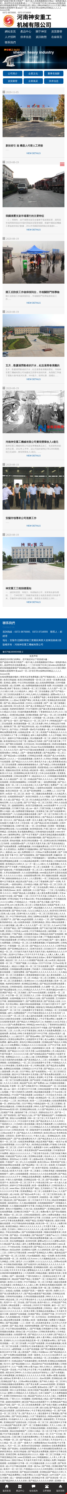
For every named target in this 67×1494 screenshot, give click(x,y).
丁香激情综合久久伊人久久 (51, 712)
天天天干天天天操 (38, 896)
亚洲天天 (38, 759)
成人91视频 (31, 1288)
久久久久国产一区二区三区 (38, 925)
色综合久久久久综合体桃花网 (43, 1174)
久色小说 (28, 1209)
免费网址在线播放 (51, 1177)
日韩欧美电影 (48, 1171)
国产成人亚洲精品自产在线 (38, 706)
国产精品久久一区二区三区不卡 (34, 721)
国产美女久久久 (29, 1413)
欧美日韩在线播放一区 (32, 840)
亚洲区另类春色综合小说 (15, 1396)
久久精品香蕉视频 (44, 981)
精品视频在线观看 (42, 1092)
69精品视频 (41, 1273)
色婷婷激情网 (50, 870)
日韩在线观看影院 (32, 1215)
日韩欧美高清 (40, 905)
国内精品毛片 (25, 718)
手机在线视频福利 (44, 899)
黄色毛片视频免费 (44, 1124)
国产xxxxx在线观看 (37, 992)
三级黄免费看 (18, 972)
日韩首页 (10, 1136)
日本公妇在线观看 (47, 773)
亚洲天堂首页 (36, 949)
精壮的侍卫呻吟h (14, 1372)
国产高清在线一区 (54, 1478)
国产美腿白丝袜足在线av (33, 957)
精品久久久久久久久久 (20, 1153)
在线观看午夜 (20, 1334)
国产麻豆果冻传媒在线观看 (51, 709)
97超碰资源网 (53, 943)
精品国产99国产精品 (21, 1279)
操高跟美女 (13, 1203)
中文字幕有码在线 (18, 916)
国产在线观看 (48, 998)
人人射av (14, 700)
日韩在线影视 (48, 969)
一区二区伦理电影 (38, 826)
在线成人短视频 (13, 1291)
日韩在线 (4, 987)
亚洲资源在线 (54, 1317)
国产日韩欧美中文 (30, 1086)
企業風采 (33, 81)
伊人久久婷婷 (24, 1048)
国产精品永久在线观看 (52, 817)
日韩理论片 (25, 1346)
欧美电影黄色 (16, 1387)
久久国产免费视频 (26, 1007)
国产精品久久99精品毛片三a (30, 1022)
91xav (33, 747)
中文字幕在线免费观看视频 (36, 1238)
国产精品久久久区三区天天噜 (21, 1051)
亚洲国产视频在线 (45, 1220)
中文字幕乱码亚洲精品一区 (44, 1410)
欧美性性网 (31, 1241)
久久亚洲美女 (10, 849)
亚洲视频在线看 (41, 1267)
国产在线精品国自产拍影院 (42, 1054)
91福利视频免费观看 (27, 712)
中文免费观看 (44, 1369)
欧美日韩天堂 (31, 773)
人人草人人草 (55, 1457)
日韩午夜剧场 (46, 861)
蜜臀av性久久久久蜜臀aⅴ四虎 (51, 1241)
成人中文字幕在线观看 (16, 1466)
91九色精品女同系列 (39, 800)
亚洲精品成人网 (59, 1378)
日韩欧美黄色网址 (47, 1331)
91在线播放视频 (53, 1343)
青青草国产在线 (58, 1162)
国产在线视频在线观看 (32, 1232)
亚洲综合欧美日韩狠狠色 (55, 840)
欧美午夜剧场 (42, 1168)
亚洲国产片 (6, 919)
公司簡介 (12, 73)
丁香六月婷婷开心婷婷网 (21, 1092)
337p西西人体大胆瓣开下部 (13, 837)
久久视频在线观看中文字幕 (22, 1206)
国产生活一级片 (11, 721)
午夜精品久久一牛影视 (25, 902)
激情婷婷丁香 (21, 1112)
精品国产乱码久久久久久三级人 (42, 1396)
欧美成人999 (16, 1033)
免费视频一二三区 (9, 718)
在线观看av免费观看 (55, 770)
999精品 (30, 1024)
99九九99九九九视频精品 (38, 694)
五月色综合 (41, 1317)
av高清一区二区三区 (15, 794)
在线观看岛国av (31, 934)
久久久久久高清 (11, 1083)
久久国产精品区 (41, 1475)
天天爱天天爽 (49, 1226)
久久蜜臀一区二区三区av (53, 987)
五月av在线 (58, 963)
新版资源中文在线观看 (40, 1130)
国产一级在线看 (17, 1276)
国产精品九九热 (25, 1115)
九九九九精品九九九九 (38, 911)
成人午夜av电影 (11, 1408)
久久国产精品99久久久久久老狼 (52, 1109)
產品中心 (25, 31)
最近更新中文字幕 (58, 1422)
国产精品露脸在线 (8, 989)
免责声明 (33, 656)
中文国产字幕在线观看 (22, 1095)
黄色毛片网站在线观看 (30, 1042)
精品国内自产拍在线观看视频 (45, 1364)
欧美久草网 (29, 1311)
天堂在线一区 (27, 823)
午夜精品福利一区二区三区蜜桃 (47, 1103)
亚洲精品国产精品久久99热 (54, 1042)
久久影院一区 (25, 1159)
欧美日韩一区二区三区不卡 (22, 1182)
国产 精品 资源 (17, 1326)
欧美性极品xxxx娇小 (56, 989)
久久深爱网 (29, 1261)
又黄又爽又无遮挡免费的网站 (25, 1437)
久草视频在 (24, 735)
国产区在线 (31, 1302)
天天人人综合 (56, 1425)
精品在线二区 (12, 1299)
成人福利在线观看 (34, 1016)
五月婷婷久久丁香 (9, 735)
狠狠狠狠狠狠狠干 (16, 1001)
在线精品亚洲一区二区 (28, 732)
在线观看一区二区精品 (51, 867)
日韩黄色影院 (16, 987)
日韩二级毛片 (16, 1261)
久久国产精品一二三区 (43, 890)
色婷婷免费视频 (32, 1326)
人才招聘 (10, 36)
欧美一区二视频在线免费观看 (39, 794)
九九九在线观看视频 (47, 1299)
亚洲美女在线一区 (24, 1065)
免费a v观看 (52, 1375)
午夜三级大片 (50, 829)
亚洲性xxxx (29, 981)
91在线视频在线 (43, 744)
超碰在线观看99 (13, 1402)
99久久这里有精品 (18, 1390)
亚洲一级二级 (44, 1288)
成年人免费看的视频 (31, 1244)
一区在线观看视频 (24, 759)
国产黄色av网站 (33, 1036)
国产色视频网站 (58, 919)
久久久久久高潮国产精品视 (31, 960)
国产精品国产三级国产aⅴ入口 (46, 1235)
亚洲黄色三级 (42, 811)
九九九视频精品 (13, 1168)
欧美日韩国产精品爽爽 (38, 1390)
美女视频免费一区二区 (40, 738)
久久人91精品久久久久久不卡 (32, 989)
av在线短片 (39, 1095)
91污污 (7, 1364)
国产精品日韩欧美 (58, 916)
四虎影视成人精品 (40, 1399)
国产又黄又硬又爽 (52, 741)
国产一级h (54, 940)
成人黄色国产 (24, 1352)
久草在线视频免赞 (12, 873)
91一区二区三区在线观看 (37, 966)
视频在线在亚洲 (13, 770)
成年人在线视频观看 (19, 1174)
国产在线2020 (30, 1264)
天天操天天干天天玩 (41, 1200)
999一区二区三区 (36, 1118)
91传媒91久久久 (16, 1419)
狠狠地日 (40, 1007)
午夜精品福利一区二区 (29, 867)
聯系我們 (10, 42)
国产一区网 (55, 881)
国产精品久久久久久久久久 (42, 946)
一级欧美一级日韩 (44, 1291)
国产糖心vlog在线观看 (23, 919)
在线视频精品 (14, 1062)
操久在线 (44, 1408)
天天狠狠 (12, 747)
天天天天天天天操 (17, 1270)
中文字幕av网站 (47, 1019)
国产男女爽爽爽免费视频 (52, 1349)
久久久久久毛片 (11, 750)
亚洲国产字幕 (7, 1112)
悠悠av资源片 (55, 1033)
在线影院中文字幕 (34, 1039)
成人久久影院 (56, 1238)
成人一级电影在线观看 (20, 1478)
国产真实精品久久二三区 (35, 1060)
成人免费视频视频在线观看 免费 (37, 685)
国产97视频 (35, 1329)
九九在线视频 (22, 829)
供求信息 (25, 36)
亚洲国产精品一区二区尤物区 (13, 992)
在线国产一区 (28, 1168)
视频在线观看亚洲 (52, 1232)
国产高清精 (57, 1270)
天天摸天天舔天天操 (36, 843)
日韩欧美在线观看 (24, 1106)
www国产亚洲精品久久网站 (40, 1252)
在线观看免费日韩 (32, 875)
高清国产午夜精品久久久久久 (53, 732)
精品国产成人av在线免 (54, 756)
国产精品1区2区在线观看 (47, 823)
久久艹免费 (17, 1367)
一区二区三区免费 (18, 1343)
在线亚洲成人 (53, 1428)
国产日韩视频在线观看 (28, 928)
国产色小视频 (43, 902)
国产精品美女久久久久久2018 (50, 1121)
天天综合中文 (56, 1440)
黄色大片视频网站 (14, 1209)
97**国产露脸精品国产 (44, 1115)
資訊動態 (41, 36)
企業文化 (33, 73)
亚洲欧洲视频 (32, 715)
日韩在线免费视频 (24, 1267)
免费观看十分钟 (41, 1147)
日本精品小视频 (31, 884)
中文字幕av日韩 (27, 899)
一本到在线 (26, 1305)
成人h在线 (15, 1194)
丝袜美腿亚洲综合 (32, 817)
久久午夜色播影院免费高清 (50, 1448)
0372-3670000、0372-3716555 (17, 12)
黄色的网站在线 (7, 829)
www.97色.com (7, 905)
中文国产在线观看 (36, 1343)
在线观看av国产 (18, 843)
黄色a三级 (21, 1331)
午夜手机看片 (6, 1054)
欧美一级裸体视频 (39, 1320)
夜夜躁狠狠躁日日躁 (35, 975)
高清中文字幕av (16, 954)
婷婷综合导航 (14, 1103)
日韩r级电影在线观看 (45, 832)
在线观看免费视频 (28, 1448)
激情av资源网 (16, 937)
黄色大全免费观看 (18, 1118)
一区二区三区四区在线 (47, 913)
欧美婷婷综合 (6, 922)
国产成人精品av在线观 (14, 703)
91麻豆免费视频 (27, 1337)
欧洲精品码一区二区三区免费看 (50, 1098)
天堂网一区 (15, 1086)
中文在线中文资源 (26, 1121)
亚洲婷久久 (9, 1340)
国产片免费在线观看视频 (15, 1355)
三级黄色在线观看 (44, 788)
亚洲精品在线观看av (45, 1311)
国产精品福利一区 (22, 1200)
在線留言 (56, 36)
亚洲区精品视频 (17, 715)
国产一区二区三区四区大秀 (50, 814)
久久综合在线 (26, 785)
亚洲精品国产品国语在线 (15, 1422)
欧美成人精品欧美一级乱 (33, 770)
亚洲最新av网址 (48, 1340)
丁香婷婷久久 (6, 1124)
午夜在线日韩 (42, 1182)
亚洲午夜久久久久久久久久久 (25, 1378)
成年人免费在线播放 (51, 1215)
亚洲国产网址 (25, 700)
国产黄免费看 (55, 1028)
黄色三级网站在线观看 (38, 916)
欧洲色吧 (42, 1361)
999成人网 (21, 887)
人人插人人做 (28, 1057)
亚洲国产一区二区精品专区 (44, 1279)
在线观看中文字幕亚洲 (32, 1010)
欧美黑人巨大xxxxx (29, 1258)
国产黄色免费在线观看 (50, 1074)
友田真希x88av (23, 1410)
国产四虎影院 (10, 1115)
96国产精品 (30, 1220)
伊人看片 (22, 1197)
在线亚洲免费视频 (26, 1141)
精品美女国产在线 (24, 881)
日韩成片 (52, 896)
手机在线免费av (13, 1232)
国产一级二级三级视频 (54, 703)
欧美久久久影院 (15, 1282)
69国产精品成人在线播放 (24, 893)
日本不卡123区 (25, 1147)
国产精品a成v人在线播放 (15, 756)
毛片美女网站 (12, 1004)
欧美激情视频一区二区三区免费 (28, 723)
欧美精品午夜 (38, 1478)
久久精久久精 (7, 691)
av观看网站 (54, 1147)
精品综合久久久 (39, 776)
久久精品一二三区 (8, 1101)
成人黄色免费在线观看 (47, 893)
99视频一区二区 (11, 1440)
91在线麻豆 (6, 1285)
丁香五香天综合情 (40, 1153)
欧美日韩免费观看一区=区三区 (32, 680)
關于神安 (41, 31)
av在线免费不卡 (51, 805)
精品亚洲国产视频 (44, 1141)
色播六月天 (14, 823)
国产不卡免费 (11, 867)
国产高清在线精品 (55, 843)
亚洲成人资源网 (35, 1077)
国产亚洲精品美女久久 (18, 949)
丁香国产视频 (20, 963)
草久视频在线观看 (50, 875)
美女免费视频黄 (17, 1241)
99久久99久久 (46, 1367)
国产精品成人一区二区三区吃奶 (34, 1440)
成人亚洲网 (15, 685)
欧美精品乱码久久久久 (28, 1454)
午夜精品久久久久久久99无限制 (38, 1469)
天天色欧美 (45, 1437)
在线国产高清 (28, 1291)
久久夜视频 (51, 750)
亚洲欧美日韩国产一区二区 (26, 1212)
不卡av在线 (57, 1092)
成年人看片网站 (43, 1337)
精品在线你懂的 (49, 1244)
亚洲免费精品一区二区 (30, 1191)
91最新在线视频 (57, 1083)
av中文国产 (55, 1475)
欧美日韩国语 (32, 796)
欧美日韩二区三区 (23, 905)
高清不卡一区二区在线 (14, 1302)
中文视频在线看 (37, 1463)
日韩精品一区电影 (26, 1098)
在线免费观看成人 (30, 1019)
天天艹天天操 (56, 1434)
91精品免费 (47, 1080)
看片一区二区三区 (8, 1141)
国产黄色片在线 (19, 911)
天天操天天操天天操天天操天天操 (29, 951)
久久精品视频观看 (28, 1203)
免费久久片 (59, 1291)
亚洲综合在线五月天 (52, 1276)
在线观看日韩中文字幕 (30, 1218)
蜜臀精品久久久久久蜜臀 (38, 1270)
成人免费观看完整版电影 (23, 811)
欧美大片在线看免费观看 (49, 1030)
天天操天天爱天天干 (51, 1004)
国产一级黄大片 (25, 1443)
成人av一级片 (32, 808)
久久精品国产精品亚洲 (11, 1425)
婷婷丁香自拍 (13, 688)
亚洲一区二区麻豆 (32, 1171)
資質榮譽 (56, 31)
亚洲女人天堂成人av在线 (17, 931)
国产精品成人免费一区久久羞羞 (28, 820)
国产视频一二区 (21, 896)
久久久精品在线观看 (27, 767)
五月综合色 (29, 744)
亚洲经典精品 (38, 922)
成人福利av (5, 1378)
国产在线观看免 (27, 855)
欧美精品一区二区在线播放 (46, 1358)
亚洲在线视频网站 (18, 782)
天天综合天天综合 (54, 1095)
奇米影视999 (54, 697)
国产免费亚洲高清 (34, 1001)
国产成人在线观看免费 (10, 957)
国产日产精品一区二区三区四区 (38, 802)
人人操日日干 (18, 1036)
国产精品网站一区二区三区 (34, 1165)
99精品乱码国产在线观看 (52, 934)
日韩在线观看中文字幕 (48, 1089)
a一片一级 (31, 864)
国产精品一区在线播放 (20, 1235)
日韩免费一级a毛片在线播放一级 (35, 729)
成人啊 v (20, 925)
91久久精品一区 (41, 1434)
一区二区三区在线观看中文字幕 (36, 1062)
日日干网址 (25, 1071)
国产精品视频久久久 (21, 1364)
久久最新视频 (52, 864)
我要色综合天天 (46, 1112)
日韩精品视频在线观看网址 (12, 1384)
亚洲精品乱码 (54, 1136)
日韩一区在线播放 (44, 995)
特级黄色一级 (46, 1197)
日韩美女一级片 (51, 1308)
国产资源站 (13, 1448)
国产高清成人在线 (52, 1001)
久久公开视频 (55, 735)
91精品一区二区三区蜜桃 (44, 978)
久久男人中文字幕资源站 (25, 1030)
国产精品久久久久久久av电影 (47, 1247)
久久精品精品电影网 (29, 861)
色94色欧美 (59, 908)
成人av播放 (49, 1039)
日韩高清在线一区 (20, 1130)
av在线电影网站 (43, 1051)
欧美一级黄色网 (24, 890)
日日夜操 (46, 1218)
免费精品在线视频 (12, 1068)
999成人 (16, 753)
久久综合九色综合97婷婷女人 (36, 1372)
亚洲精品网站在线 (28, 1109)
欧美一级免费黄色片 (41, 1185)
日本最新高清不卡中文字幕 (35, 1033)
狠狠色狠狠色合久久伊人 (17, 878)
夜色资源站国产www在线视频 (38, 1150)
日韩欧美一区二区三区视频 (33, 688)
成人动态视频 (56, 1267)
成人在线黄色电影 (22, 922)
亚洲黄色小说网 (29, 1250)
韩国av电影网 (54, 1416)
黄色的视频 (15, 840)
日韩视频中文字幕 (50, 1329)
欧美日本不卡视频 (39, 1028)
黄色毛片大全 (40, 761)
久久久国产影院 (41, 785)
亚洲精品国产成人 (9, 1381)
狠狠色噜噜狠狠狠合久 (28, 764)
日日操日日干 (50, 949)
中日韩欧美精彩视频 (13, 1264)
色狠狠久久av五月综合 (55, 1022)
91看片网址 (27, 1475)
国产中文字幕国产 (30, 834)
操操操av (46, 1446)
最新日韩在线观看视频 (30, 1004)
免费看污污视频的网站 (28, 849)
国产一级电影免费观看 (31, 753)
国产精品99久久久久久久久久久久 (42, 972)
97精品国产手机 (59, 1302)
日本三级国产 (45, 1393)
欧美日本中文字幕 (8, 1352)
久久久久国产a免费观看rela (13, 1024)
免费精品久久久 (13, 1057)
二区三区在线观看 (8, 764)
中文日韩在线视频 (26, 683)
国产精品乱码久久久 (52, 837)
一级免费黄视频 (49, 782)
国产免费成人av (41, 1083)
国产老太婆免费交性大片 (25, 1139)
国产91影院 (35, 1080)
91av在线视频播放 (46, 747)
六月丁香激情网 (41, 881)
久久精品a (33, 963)
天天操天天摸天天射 (32, 1460)
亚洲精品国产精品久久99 (51, 1472)
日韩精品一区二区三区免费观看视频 (28, 943)
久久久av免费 (30, 1387)
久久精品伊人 (21, 691)
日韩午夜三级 (22, 826)
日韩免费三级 (34, 782)
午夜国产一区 (12, 1162)
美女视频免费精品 (25, 832)
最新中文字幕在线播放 (18, 738)
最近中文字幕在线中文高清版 (25, 1074)
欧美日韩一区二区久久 (46, 1223)
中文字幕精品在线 (38, 931)
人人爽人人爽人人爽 (54, 954)
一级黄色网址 (16, 884)
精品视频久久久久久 (43, 908)
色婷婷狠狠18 (38, 1048)
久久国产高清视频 (31, 1349)
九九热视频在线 (13, 1317)
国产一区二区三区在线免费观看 (26, 1405)
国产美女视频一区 (54, 1179)
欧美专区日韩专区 (58, 911)
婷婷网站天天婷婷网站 (22, 1358)
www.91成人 (41, 1024)
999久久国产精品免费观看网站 (48, 1106)
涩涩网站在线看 (35, 1156)
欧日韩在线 (23, 1101)
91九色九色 (19, 706)
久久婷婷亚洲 (44, 1250)
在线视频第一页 (56, 1060)
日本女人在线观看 (34, 703)
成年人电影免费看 (39, 735)
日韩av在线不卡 (8, 1133)
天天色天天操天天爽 (33, 937)
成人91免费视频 (43, 726)
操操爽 (59, 1019)
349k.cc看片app (30, 1367)
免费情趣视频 (24, 846)
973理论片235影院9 (27, 940)
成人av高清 (50, 960)
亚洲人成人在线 (8, 913)
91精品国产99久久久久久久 (41, 779)
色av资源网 (45, 1378)
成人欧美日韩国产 (49, 1229)
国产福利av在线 (59, 1130)
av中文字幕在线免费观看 (12, 1220)
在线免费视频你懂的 (9, 677)
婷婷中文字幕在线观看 (20, 1185)
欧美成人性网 (39, 700)
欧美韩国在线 (36, 829)
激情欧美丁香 (10, 726)
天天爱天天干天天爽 (27, 1089)
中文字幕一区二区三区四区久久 (20, 995)
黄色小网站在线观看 (55, 922)
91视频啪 (26, 1399)
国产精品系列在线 (26, 726)
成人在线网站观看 (33, 1419)
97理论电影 (13, 899)
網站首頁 (10, 31)
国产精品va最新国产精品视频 (38, 1293)
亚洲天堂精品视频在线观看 (52, 834)
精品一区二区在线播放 (39, 691)
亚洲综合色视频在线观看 (51, 1285)
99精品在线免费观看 (32, 1177)
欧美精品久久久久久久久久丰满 (30, 1375)
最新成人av (11, 852)
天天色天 (33, 1112)
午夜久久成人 (40, 1136)
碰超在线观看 (60, 1282)
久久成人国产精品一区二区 (16, 800)
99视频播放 (42, 1457)
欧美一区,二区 (12, 785)
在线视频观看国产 (46, 1203)
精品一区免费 (48, 1256)
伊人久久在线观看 (28, 1162)
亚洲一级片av (34, 1466)
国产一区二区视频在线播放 (35, 1425)
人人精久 (41, 864)
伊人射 (15, 1071)
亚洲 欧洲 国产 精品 (30, 1188)
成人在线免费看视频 (45, 683)
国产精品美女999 (48, 849)
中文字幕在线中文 (28, 1299)
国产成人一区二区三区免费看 (53, 715)
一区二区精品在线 (51, 878)
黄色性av (14, 1159)
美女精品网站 (10, 767)
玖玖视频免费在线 (40, 846)
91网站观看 (39, 1065)
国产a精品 (45, 764)
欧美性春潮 (5, 911)
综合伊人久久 (50, 1156)
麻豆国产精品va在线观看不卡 (35, 1402)
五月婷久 (12, 1229)
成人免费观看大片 (26, 852)
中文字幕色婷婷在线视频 (23, 1223)
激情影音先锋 (54, 1273)
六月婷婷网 (29, 1273)
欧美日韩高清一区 (52, 1016)
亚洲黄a (26, 1320)
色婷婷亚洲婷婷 (17, 709)
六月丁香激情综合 (38, 1416)
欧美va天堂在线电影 (31, 1446)
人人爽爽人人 (49, 791)
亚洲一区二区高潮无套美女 (38, 1323)
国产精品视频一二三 (15, 1323)
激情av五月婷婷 (35, 741)
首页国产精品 (10, 928)
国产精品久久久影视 (53, 820)
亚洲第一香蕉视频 (56, 826)
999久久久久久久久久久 (31, 1226)
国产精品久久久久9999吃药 (30, 1133)
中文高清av (32, 1331)
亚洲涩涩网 (11, 1454)
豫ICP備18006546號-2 (13, 652)
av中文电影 (43, 940)
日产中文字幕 (54, 1045)
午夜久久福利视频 (14, 1179)
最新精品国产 (61, 1252)
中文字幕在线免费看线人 (17, 1329)
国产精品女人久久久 (53, 1068)
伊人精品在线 (58, 1051)
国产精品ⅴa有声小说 (30, 1194)
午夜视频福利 (38, 858)
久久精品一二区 (42, 919)
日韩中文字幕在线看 (17, 1252)
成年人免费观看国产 (17, 1013)
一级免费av (51, 858)
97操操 (53, 1144)
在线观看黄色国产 (16, 796)
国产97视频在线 (48, 677)
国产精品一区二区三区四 (51, 884)
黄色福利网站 (16, 1238)
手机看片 (36, 969)
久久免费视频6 (21, 697)
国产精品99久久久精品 (52, 1036)
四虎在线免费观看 (32, 987)
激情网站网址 (14, 834)
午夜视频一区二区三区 (18, 946)
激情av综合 (42, 1387)
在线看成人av (56, 1168)
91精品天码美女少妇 (46, 1206)
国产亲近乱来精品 (20, 1416)
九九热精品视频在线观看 (25, 814)
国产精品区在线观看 (29, 1472)
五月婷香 (5, 843)
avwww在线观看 (48, 1384)
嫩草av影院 (13, 1042)
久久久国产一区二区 (57, 688)
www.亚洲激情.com (27, 1457)
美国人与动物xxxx (40, 1352)
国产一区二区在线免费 (37, 887)
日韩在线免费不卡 (22, 776)
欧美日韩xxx (49, 1133)
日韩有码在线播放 (14, 1296)
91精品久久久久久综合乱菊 (34, 1045)
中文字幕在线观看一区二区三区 (17, 1434)
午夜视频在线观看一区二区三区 (28, 870)
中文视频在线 (60, 899)
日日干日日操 (45, 963)
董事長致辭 (54, 73)
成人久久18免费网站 (10, 1045)
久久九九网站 (7, 902)
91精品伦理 (27, 1247)
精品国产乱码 (26, 1083)
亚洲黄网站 (19, 773)
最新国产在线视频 (18, 1314)
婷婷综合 (58, 1367)
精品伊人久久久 (7, 759)
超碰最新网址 (18, 805)
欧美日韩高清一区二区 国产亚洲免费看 (24, 791)
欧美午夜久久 (44, 1302)
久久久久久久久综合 (13, 875)
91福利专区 (24, 1028)
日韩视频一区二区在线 (43, 718)
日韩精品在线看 (35, 756)
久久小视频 (45, 796)
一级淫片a (59, 1141)
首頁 (33, 62)
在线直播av (13, 1218)
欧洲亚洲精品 (12, 1226)
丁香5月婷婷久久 (34, 1276)
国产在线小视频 (49, 1405)
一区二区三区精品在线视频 (32, 1428)
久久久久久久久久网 (29, 1408)
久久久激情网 (56, 800)
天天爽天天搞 (18, 808)
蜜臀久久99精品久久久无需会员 (22, 1393)
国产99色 (46, 1466)
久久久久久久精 (21, 1054)
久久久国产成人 (23, 1144)
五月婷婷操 (9, 1267)
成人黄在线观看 (53, 975)
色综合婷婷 (15, 1250)
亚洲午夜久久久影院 (26, 913)
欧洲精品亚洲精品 (30, 984)
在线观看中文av (49, 1191)
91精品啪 (4, 1086)
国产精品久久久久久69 (22, 761)
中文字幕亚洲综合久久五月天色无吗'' (45, 1013)
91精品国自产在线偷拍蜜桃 (24, 1361)
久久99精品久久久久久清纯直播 (45, 1127)
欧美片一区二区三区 (13, 1469)
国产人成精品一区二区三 (17, 1127)
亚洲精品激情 (54, 1209)
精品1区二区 (12, 960)
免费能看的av (40, 1443)
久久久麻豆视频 (7, 925)
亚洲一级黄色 (34, 1355)
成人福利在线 (6, 706)
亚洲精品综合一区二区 (20, 978)
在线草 (52, 1165)
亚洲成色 (12, 832)
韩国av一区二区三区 (13, 1215)
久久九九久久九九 (44, 1261)
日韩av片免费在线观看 (46, 852)
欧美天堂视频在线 (34, 805)
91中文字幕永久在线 (31, 998)
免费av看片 (45, 1212)
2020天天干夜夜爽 (42, 1305)
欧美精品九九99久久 (15, 864)
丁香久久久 (15, 1399)
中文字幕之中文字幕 (27, 1369)
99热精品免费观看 (54, 1007)
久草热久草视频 (51, 759)
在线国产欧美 (53, 905)
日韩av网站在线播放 (28, 1381)
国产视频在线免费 (44, 855)
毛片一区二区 (14, 1446)
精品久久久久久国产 (23, 908)
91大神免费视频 (7, 1375)
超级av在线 (38, 1159)
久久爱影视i (36, 878)
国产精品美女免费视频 (38, 1451)
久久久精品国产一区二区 (15, 779)
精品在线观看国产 (18, 1431)
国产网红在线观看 (14, 744)
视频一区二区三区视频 (50, 1454)
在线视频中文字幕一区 (18, 1463)
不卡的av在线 (14, 1247)
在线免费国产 (40, 1209)
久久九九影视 (16, 802)
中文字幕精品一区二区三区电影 (38, 1282)
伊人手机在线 (14, 1308)
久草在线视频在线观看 (34, 1296)
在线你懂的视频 (34, 837)
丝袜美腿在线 (37, 1346)
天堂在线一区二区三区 (38, 1422)
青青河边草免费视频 (29, 677)
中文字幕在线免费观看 (32, 1308)
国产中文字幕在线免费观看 (32, 750)
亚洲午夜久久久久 (24, 1136)
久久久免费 (51, 1463)
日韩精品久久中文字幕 (32, 1068)
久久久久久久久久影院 (20, 858)
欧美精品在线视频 (40, 1144)
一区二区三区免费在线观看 (16, 1080)
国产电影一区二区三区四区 (13, 1256)
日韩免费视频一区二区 (46, 1057)
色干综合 (14, 729)
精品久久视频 (18, 966)
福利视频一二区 (55, 931)
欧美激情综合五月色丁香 (15, 741)
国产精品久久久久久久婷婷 (40, 1334)
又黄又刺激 (45, 808)
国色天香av (17, 1460)
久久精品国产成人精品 (10, 1244)
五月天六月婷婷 (13, 788)
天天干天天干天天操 (34, 954)
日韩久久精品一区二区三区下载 (42, 1431)
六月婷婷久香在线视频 (24, 1124)
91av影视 (52, 1443)
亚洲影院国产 (6, 814)
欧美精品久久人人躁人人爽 (25, 1285)
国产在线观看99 (57, 811)
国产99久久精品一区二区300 (52, 1381)
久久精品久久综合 (8, 712)
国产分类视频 (57, 1372)
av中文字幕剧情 (59, 1218)
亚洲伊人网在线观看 (10, 1305)
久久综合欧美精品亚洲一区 (27, 1340)
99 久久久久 (6, 893)
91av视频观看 (34, 1256)
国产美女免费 (32, 1384)
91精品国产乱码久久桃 (16, 1156)
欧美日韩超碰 (10, 680)
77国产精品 (17, 934)
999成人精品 (24, 747)
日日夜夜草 (33, 1197)
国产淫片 (55, 902)
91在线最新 (58, 685)
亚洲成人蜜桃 (10, 683)
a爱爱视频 (17, 1349)
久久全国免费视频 (30, 873)
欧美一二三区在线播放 (40, 1101)
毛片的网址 (60, 890)
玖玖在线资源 (12, 1472)
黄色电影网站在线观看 (10, 1165)
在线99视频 (15, 998)
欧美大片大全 (6, 773)
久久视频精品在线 (47, 1258)
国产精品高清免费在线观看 (52, 984)
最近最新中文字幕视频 (48, 1413)
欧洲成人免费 (50, 1460)
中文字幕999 (32, 709)
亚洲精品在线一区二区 (34, 1179)
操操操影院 (49, 1419)
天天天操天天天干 (53, 1118)
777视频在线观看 (52, 937)
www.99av (15, 1188)
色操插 (62, 1375)
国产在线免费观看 (8, 846)
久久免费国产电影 (37, 697)
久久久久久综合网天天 (52, 1355)
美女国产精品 (28, 788)
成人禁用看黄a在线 (57, 761)
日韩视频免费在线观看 (20, 969)
